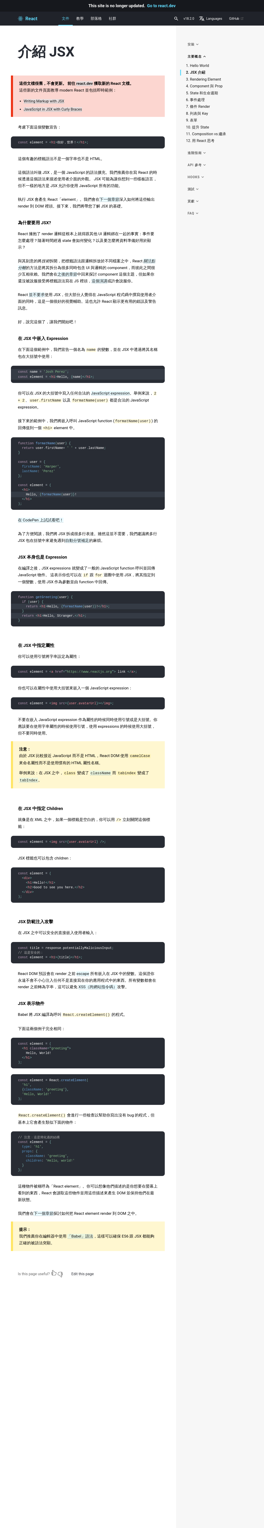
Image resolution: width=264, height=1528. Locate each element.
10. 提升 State (197, 127)
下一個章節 (109, 199)
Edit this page (82, 1274)
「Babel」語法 (80, 1236)
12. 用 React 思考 (200, 141)
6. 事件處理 (195, 100)
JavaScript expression (110, 393)
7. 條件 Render (198, 107)
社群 (112, 18)
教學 (80, 18)
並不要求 (37, 294)
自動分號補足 (77, 540)
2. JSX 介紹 (195, 72)
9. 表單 (191, 120)
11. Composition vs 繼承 (206, 134)
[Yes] (54, 1273)
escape (82, 973)
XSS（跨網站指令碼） (98, 987)
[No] (60, 1273)
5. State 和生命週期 (202, 93)
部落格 (96, 18)
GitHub (236, 18)
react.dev (84, 83)
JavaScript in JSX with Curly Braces (53, 109)
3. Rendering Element (203, 79)
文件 (65, 21)
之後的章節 (67, 274)
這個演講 (99, 281)
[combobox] (175, 19)
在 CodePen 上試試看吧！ (40, 520)
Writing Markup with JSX (44, 101)
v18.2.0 (189, 18)
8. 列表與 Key (197, 114)
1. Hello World (197, 66)
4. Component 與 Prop (204, 86)
